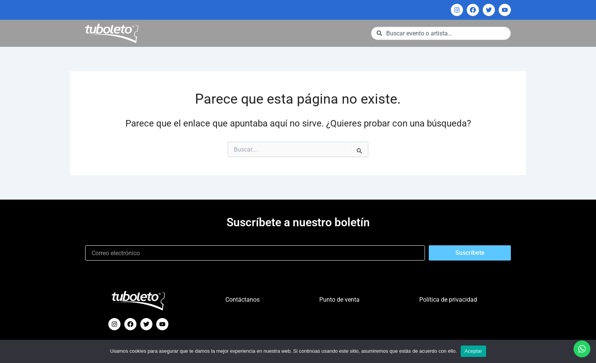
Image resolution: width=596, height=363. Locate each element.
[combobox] (441, 33)
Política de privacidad (448, 299)
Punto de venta (339, 299)
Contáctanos (242, 299)
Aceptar (473, 351)
